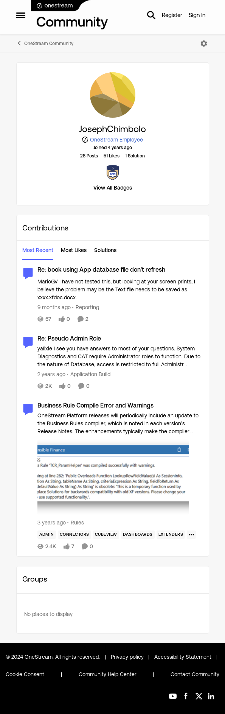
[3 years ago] (51, 523)
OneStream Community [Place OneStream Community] (44, 43)
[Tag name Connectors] (74, 534)
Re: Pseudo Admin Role (69, 338)
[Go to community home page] (70, 15)
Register (172, 15)
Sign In (197, 15)
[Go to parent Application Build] (88, 374)
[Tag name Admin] (46, 534)
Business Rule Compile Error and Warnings (95, 405)
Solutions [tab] (105, 250)
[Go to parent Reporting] (85, 307)
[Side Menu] (20, 15)
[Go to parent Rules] (75, 523)
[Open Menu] (204, 43)
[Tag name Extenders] (170, 534)
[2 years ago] (51, 374)
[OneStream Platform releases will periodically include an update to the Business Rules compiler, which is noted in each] (120, 464)
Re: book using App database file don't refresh (101, 269)
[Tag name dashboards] (137, 534)
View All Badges (112, 188)
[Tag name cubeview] (106, 534)
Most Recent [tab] (37, 250)
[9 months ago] (54, 307)
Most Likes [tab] (74, 250)
